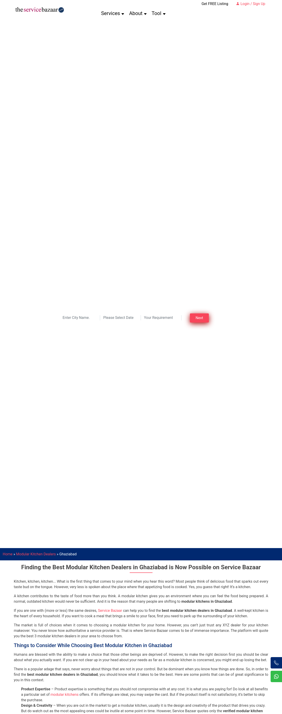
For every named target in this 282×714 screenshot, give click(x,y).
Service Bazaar (110, 610)
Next (199, 318)
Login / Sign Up (250, 4)
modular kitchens (65, 694)
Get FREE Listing (215, 4)
